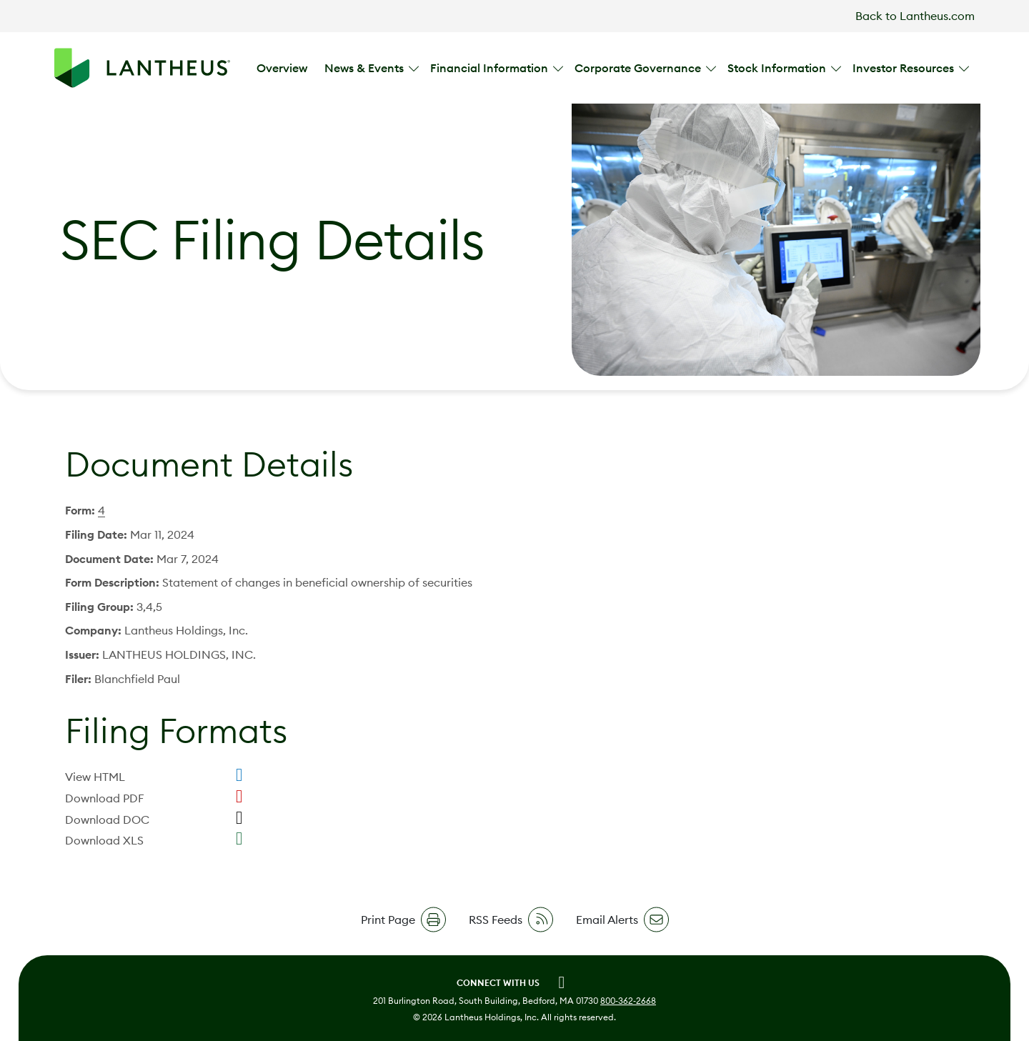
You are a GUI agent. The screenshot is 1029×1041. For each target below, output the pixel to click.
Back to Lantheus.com (915, 16)
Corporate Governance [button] (639, 68)
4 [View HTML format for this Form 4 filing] (101, 510)
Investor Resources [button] (904, 68)
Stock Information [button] (778, 68)
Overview (282, 68)
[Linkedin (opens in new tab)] (561, 982)
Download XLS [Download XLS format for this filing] (104, 840)
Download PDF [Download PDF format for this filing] (104, 798)
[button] (403, 919)
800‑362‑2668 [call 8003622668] (628, 1000)
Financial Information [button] (490, 68)
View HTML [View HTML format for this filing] (95, 776)
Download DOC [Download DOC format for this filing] (107, 819)
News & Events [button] (365, 68)
